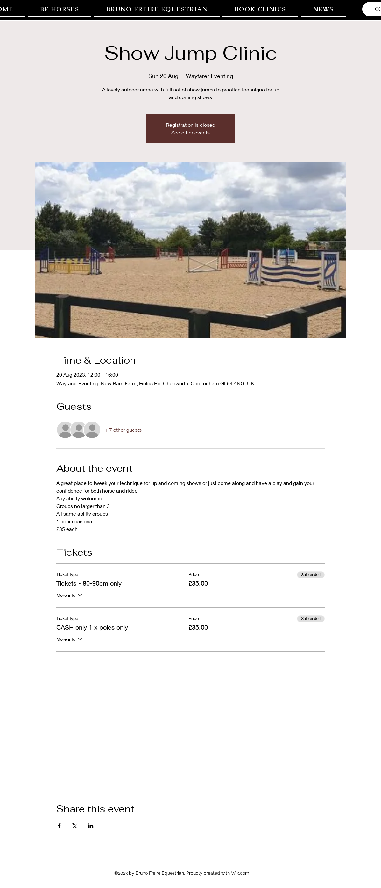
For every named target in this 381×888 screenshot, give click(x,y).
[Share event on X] (75, 825)
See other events (190, 132)
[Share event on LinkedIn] (91, 825)
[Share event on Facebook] (59, 825)
